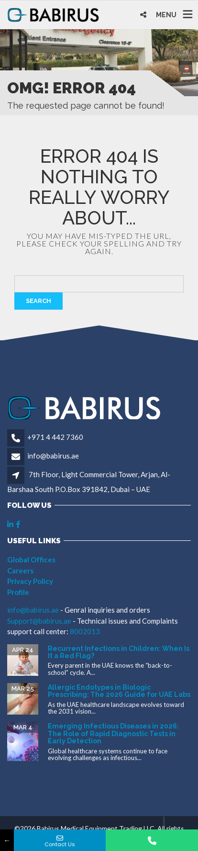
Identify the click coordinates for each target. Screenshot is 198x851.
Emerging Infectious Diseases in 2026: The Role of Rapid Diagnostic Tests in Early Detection (113, 733)
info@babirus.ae (53, 455)
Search (38, 300)
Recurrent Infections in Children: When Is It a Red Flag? (118, 652)
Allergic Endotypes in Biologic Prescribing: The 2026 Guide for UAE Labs (119, 690)
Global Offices (31, 559)
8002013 (85, 631)
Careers (20, 570)
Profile (18, 592)
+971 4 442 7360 (55, 437)
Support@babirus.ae (40, 620)
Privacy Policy (30, 581)
